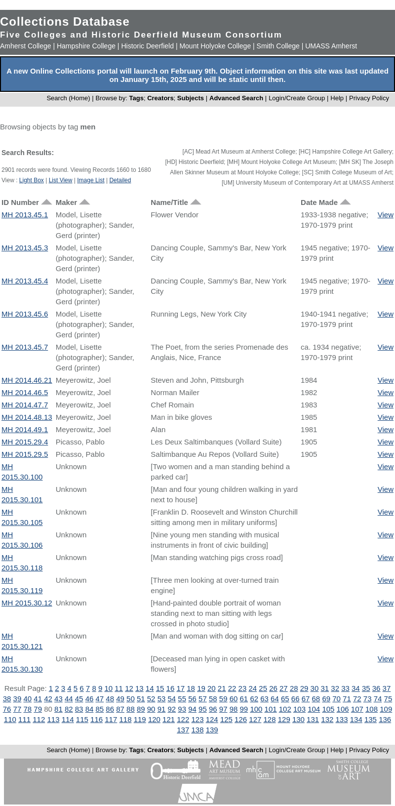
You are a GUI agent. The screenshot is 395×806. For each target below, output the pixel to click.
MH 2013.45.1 (24, 214)
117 (111, 719)
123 (197, 719)
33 (345, 688)
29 (304, 688)
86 (110, 709)
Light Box (31, 180)
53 (162, 698)
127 (255, 719)
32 (335, 688)
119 (140, 719)
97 (223, 709)
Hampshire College (86, 46)
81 (58, 709)
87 (120, 709)
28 (294, 688)
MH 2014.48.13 (26, 417)
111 (24, 719)
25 (263, 688)
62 (254, 698)
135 (370, 719)
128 (270, 719)
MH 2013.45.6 (24, 314)
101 (271, 709)
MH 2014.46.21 (26, 380)
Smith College (278, 46)
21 (222, 688)
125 (226, 719)
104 (314, 709)
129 (284, 719)
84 (89, 709)
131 (313, 719)
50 (130, 698)
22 (232, 688)
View (386, 214)
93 (182, 709)
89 (141, 709)
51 (141, 698)
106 (343, 709)
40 (27, 698)
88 (130, 709)
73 (367, 698)
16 (170, 688)
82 (69, 709)
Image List (90, 180)
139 (212, 729)
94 (192, 709)
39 (17, 698)
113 (53, 719)
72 (357, 698)
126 (241, 719)
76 (7, 709)
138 (197, 729)
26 (273, 688)
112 (39, 719)
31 (324, 688)
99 (244, 709)
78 (27, 709)
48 (110, 698)
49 (120, 698)
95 (202, 709)
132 (327, 719)
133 (342, 719)
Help (337, 98)
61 (244, 698)
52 (151, 698)
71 (347, 698)
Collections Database (65, 21)
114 (68, 719)
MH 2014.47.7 (24, 405)
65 (285, 698)
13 (139, 688)
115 (82, 719)
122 (183, 719)
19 (201, 688)
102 (285, 709)
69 (326, 698)
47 (99, 698)
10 (108, 688)
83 (79, 709)
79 (38, 709)
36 (376, 688)
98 (234, 709)
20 (211, 688)
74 (378, 698)
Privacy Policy (369, 98)
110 (10, 719)
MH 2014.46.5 (24, 392)
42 (48, 698)
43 (58, 698)
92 (172, 709)
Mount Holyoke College (215, 46)
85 (99, 709)
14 (150, 688)
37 (387, 688)
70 (336, 698)
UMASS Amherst (331, 46)
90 (151, 709)
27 (283, 688)
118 (125, 719)
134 (356, 719)
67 (306, 698)
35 (366, 688)
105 (328, 709)
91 (162, 709)
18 (191, 688)
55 (182, 698)
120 (154, 719)
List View (61, 180)
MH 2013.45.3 (24, 247)
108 (371, 709)
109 (386, 709)
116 (96, 719)
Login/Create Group (298, 98)
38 (7, 698)
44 (69, 698)
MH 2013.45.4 (24, 281)
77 (17, 709)
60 (234, 698)
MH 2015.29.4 (24, 442)
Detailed (120, 180)
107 (357, 709)
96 (213, 709)
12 (129, 688)
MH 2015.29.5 (24, 454)
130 (298, 719)
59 (223, 698)
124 (212, 719)
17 (180, 688)
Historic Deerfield (147, 46)
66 (295, 698)
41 (38, 698)
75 (388, 698)
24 (252, 688)
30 (315, 688)
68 (316, 698)
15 (160, 688)
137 (183, 729)
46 (89, 698)
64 (275, 698)
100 (256, 709)
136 (385, 719)
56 (192, 698)
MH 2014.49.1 (24, 429)
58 (213, 698)
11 (119, 688)
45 (79, 698)
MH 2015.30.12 (26, 603)
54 (172, 698)
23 (242, 688)
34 (356, 688)
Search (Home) (68, 98)
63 (264, 698)
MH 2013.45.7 (24, 347)
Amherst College (25, 46)
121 (168, 719)
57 (202, 698)
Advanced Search (236, 98)
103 (299, 709)
